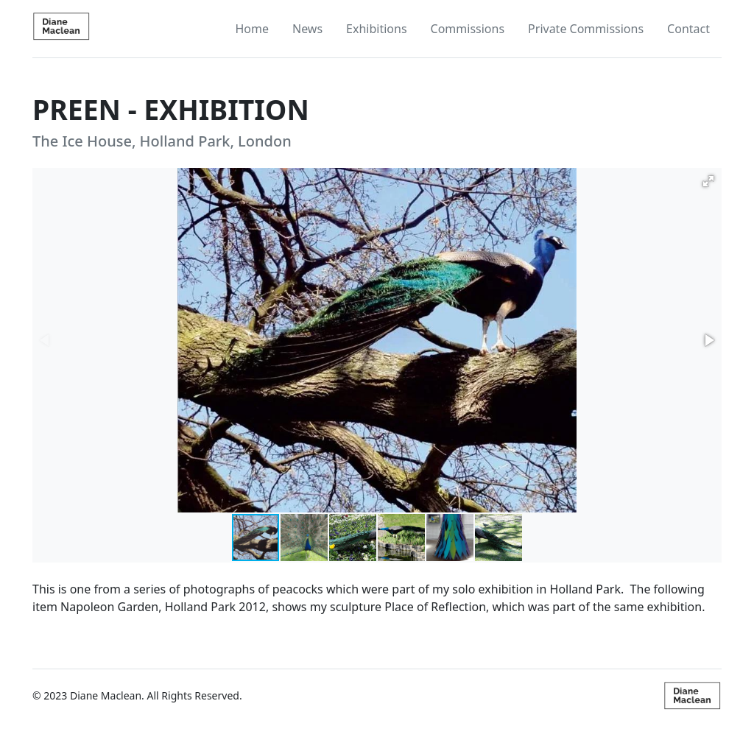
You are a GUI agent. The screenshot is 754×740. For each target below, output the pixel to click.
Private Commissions (586, 29)
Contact (688, 29)
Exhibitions (376, 29)
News (307, 29)
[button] (708, 181)
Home (252, 29)
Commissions (468, 29)
